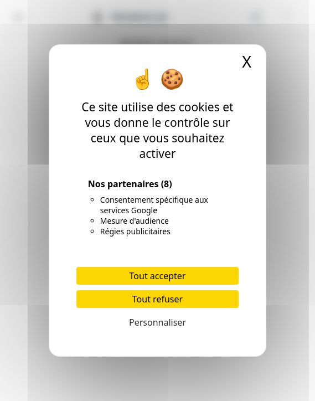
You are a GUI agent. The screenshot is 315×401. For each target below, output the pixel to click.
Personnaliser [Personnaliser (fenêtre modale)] (157, 322)
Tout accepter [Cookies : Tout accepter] (158, 276)
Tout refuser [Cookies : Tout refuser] (157, 299)
